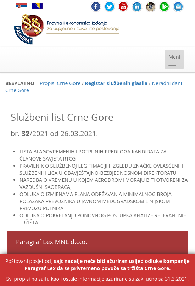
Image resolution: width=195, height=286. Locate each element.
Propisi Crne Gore (60, 83)
